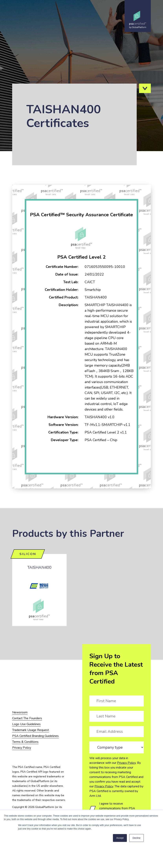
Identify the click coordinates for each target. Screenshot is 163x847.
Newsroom (19, 712)
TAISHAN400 (39, 567)
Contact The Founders (27, 718)
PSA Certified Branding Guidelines (35, 736)
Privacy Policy (126, 763)
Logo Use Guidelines (26, 724)
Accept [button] (120, 838)
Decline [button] (136, 838)
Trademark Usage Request (30, 730)
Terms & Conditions (25, 742)
